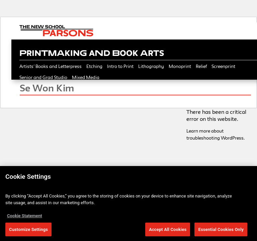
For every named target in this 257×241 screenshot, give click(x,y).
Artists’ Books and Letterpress (50, 66)
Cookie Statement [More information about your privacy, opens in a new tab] (24, 217)
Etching (94, 66)
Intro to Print (120, 66)
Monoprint (180, 66)
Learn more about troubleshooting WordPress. (215, 134)
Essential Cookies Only (221, 230)
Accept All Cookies (167, 230)
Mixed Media (85, 77)
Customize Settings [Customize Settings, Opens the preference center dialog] (28, 230)
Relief (201, 66)
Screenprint (223, 66)
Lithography (151, 66)
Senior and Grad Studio (43, 77)
